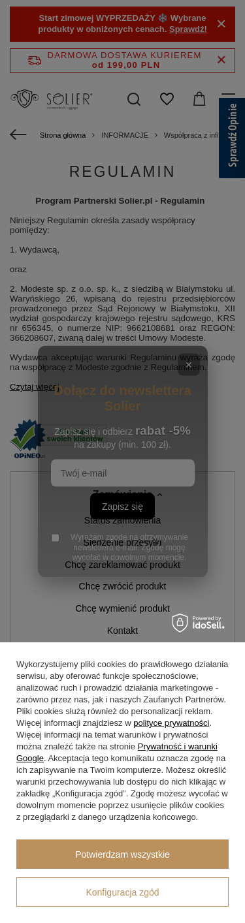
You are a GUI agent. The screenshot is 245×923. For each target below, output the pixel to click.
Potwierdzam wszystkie (122, 854)
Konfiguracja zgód (122, 892)
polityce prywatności (171, 723)
